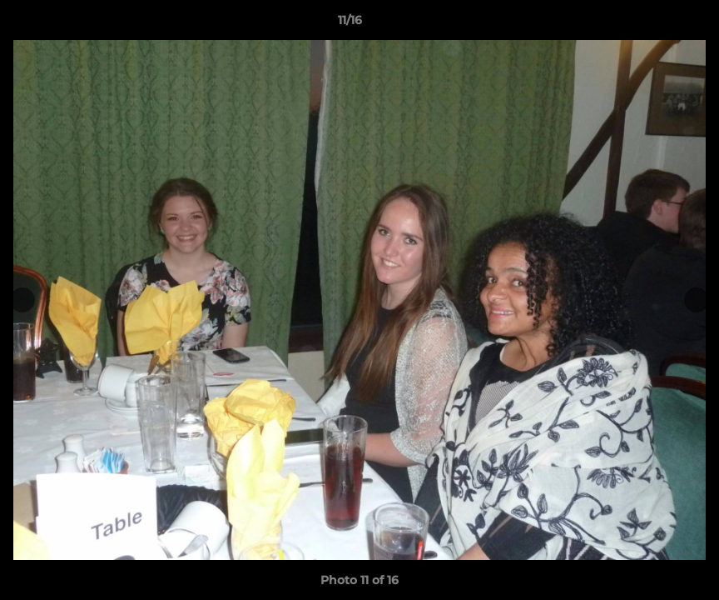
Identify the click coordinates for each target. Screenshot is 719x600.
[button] (649, 24)
